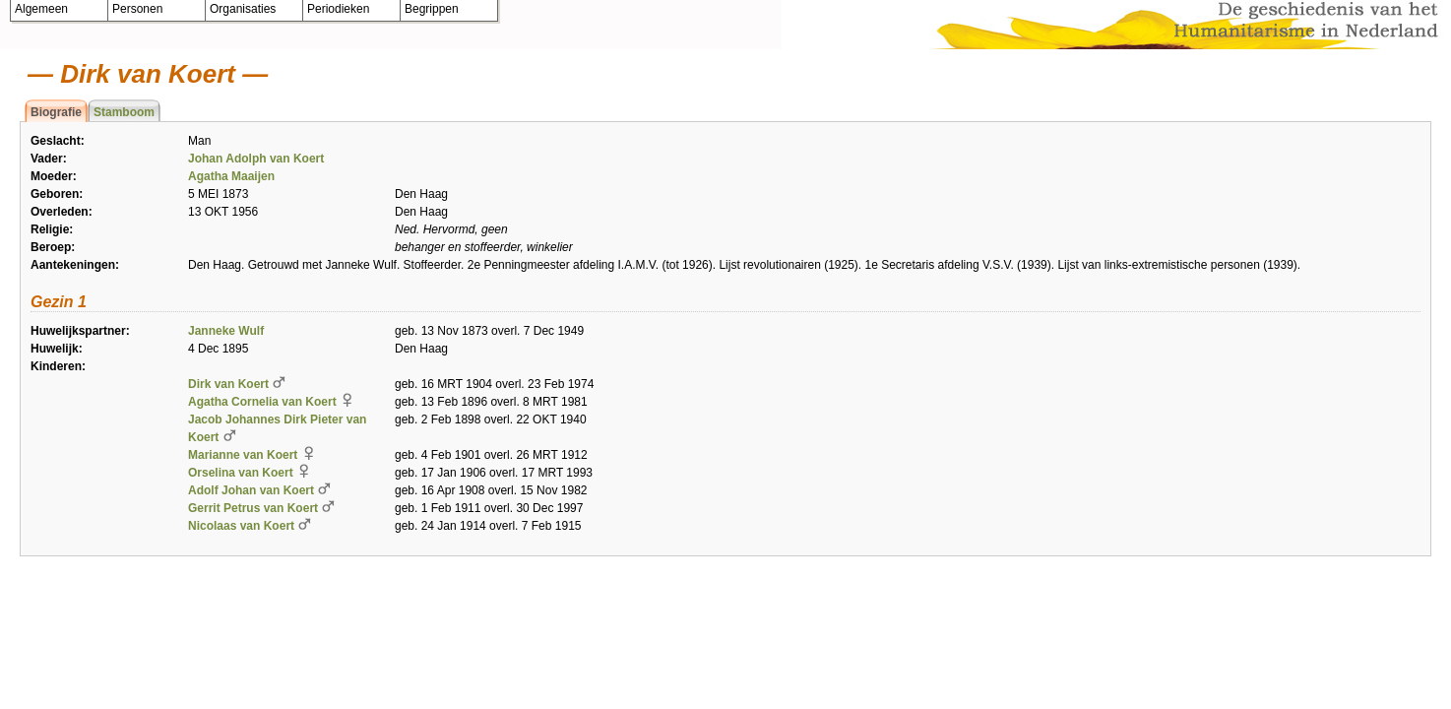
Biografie (56, 112)
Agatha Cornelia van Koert (262, 402)
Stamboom (124, 112)
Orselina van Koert (240, 473)
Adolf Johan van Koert (251, 490)
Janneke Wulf (226, 331)
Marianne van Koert (242, 455)
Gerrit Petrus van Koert (253, 508)
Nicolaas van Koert (241, 526)
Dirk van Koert (228, 384)
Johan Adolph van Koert (256, 158)
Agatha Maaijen (231, 176)
